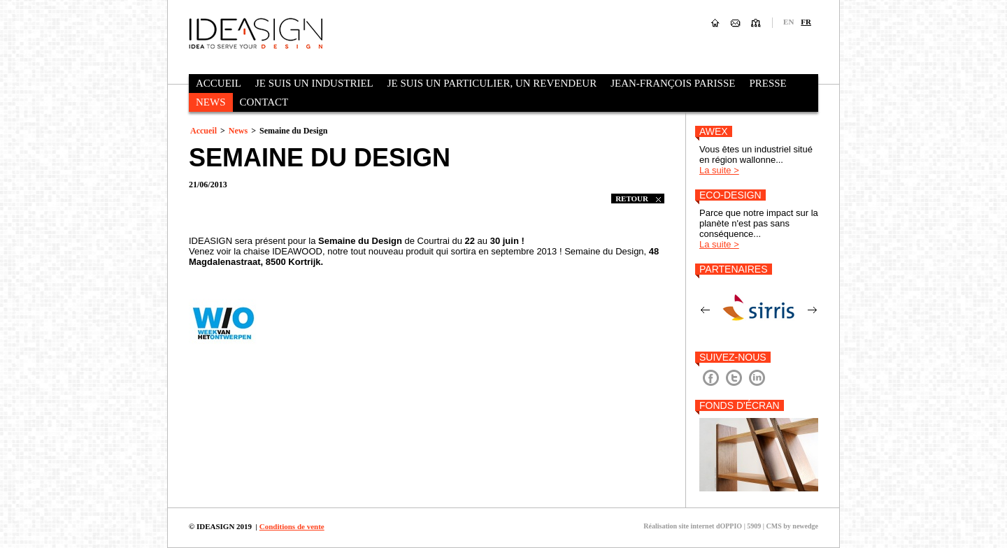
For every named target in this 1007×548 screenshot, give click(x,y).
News (211, 102)
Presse (767, 83)
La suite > (719, 170)
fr (806, 21)
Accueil (218, 83)
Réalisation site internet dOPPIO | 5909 (702, 526)
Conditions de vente (291, 526)
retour (638, 198)
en (788, 21)
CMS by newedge (792, 526)
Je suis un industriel (314, 83)
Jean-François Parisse (672, 83)
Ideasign (255, 33)
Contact (264, 102)
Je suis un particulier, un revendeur (492, 83)
